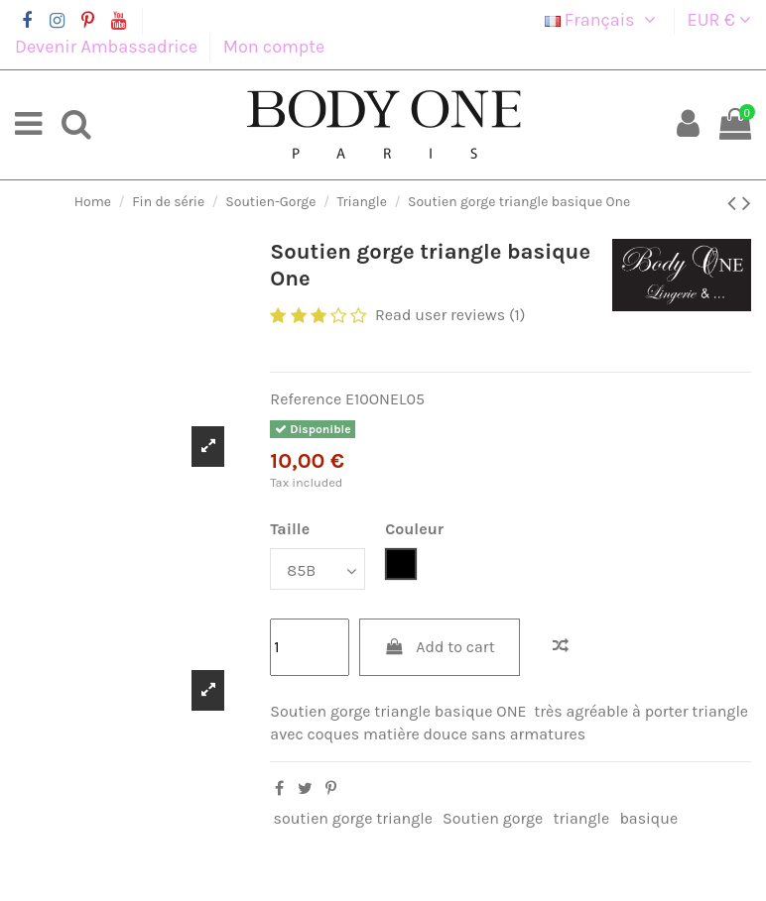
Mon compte (274, 46)
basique (648, 818)
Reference (305, 399)
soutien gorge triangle (353, 818)
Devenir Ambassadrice (108, 46)
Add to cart (439, 646)
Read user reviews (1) (450, 314)
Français (603, 20)
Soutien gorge (493, 818)
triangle (581, 818)
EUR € (719, 20)
